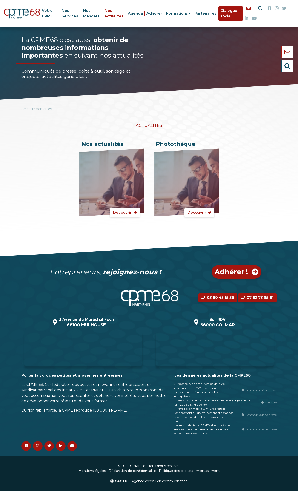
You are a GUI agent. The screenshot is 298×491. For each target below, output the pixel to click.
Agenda (135, 13)
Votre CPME (47, 13)
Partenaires (205, 13)
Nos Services (70, 13)
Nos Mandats (91, 13)
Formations (177, 13)
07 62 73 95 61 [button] (257, 297)
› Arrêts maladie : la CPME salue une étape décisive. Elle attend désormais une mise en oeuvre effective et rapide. (202, 429)
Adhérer (154, 13)
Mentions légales (92, 471)
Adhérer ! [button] (236, 272)
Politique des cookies (176, 471)
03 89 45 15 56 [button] (217, 297)
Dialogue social (228, 13)
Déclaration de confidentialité (132, 471)
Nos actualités (114, 13)
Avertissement (208, 471)
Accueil (27, 109)
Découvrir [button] (125, 212)
